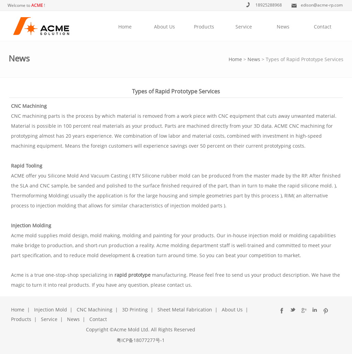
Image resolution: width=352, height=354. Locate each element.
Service (243, 26)
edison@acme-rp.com (322, 5)
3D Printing (135, 309)
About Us (164, 26)
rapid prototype (132, 275)
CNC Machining (94, 309)
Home (125, 26)
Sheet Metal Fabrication (184, 309)
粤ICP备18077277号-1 (141, 340)
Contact (322, 26)
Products (204, 26)
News (283, 26)
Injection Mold (50, 309)
